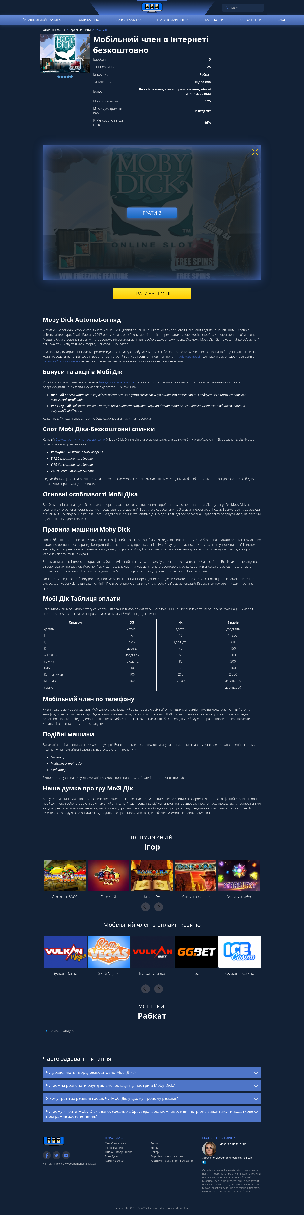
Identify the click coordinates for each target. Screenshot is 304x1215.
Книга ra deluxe (195, 896)
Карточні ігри (251, 20)
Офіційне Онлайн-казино (61, 361)
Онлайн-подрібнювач (119, 1152)
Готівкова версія (189, 356)
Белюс (154, 1143)
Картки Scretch (115, 1160)
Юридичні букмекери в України (171, 1160)
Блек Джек (112, 1156)
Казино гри (214, 20)
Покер (154, 1152)
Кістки (154, 1147)
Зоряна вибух (239, 896)
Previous (145, 906)
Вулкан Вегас (65, 973)
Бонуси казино (128, 20)
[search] (226, 7)
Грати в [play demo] (152, 212)
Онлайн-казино (115, 1143)
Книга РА (152, 896)
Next (158, 906)
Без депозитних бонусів (116, 382)
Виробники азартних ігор (167, 1156)
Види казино (88, 20)
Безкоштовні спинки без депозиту (81, 439)
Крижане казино (239, 973)
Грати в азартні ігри (173, 20)
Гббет (196, 973)
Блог (282, 20)
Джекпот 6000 (64, 896)
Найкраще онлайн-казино (40, 20)
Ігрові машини (114, 1147)
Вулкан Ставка (152, 973)
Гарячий (108, 896)
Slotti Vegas (108, 973)
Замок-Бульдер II (63, 1031)
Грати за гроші (152, 293)
